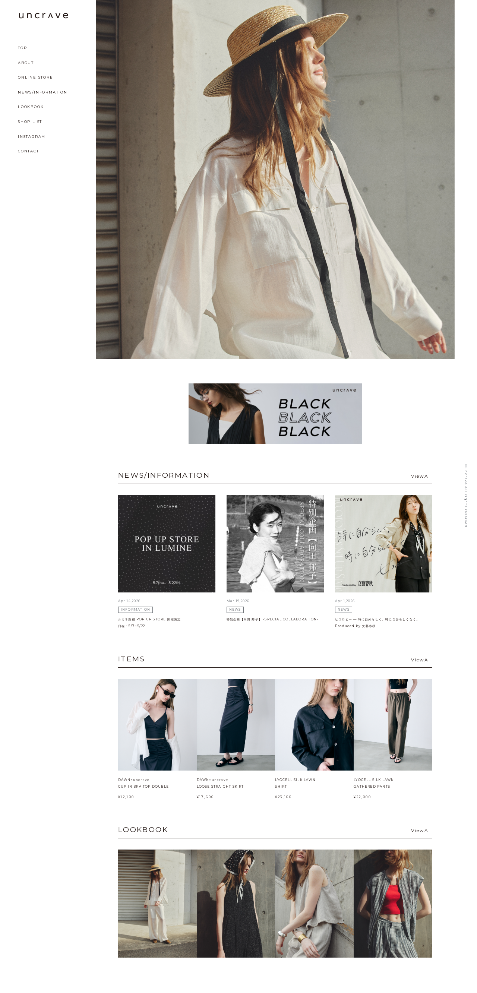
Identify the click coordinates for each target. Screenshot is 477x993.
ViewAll (421, 476)
